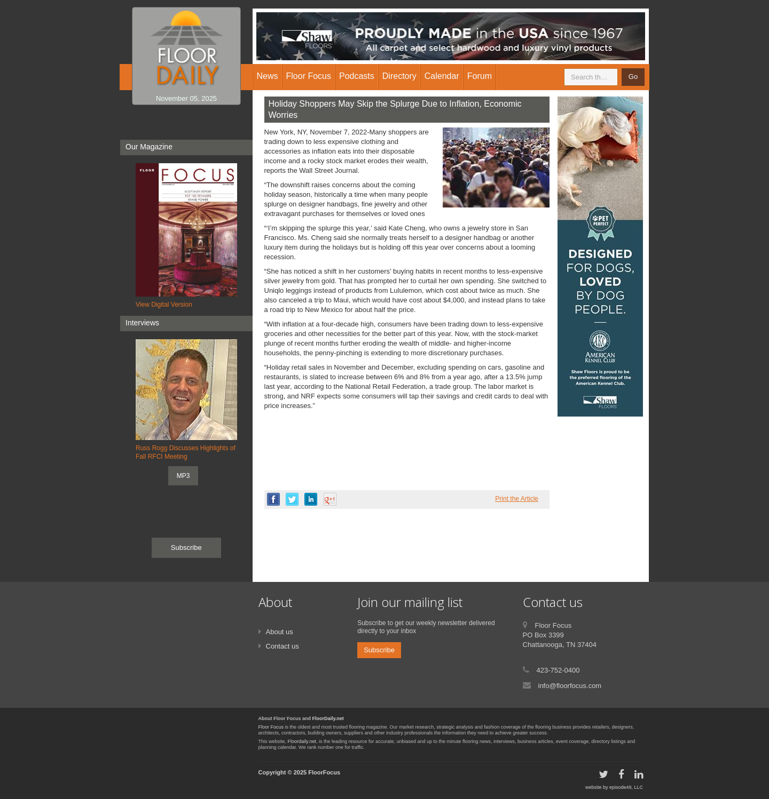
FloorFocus (324, 772)
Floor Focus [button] (308, 76)
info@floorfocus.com (570, 686)
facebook (273, 499)
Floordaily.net (302, 741)
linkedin (310, 499)
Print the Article (516, 498)
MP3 (183, 476)
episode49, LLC (626, 787)
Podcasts (356, 76)
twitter (292, 499)
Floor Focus (271, 727)
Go (633, 77)
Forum (479, 76)
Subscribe (186, 548)
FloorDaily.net (328, 718)
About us (279, 632)
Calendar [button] (442, 76)
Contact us (282, 646)
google (330, 499)
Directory (399, 76)
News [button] (267, 76)
